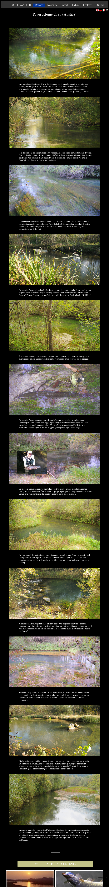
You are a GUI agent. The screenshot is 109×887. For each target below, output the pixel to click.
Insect (65, 5)
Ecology (87, 5)
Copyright (100, 877)
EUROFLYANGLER (20, 5)
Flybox (75, 5)
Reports (39, 5)
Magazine (52, 5)
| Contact (103, 877)
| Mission (107, 877)
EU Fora (100, 5)
